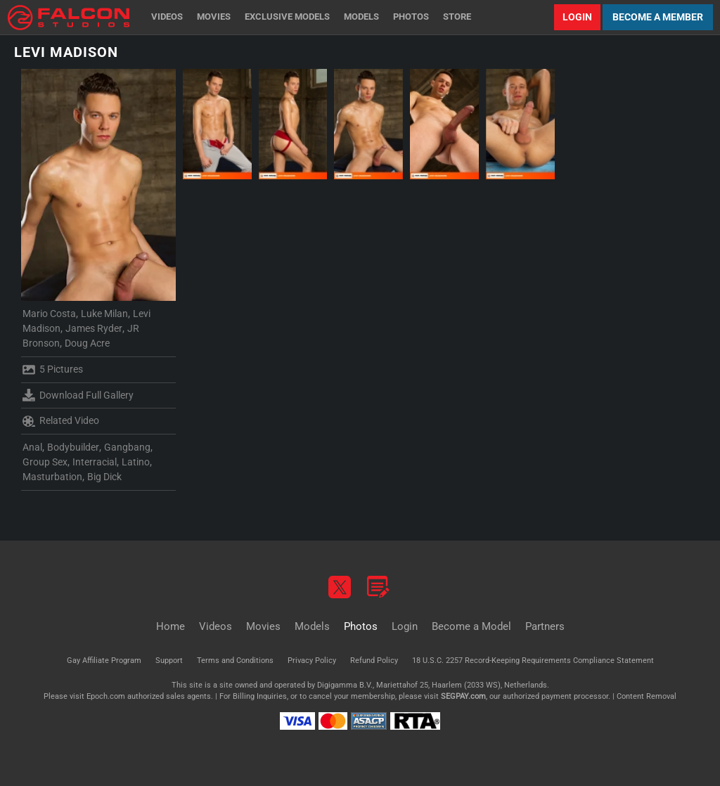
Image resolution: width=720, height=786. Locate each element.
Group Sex (45, 462)
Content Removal (646, 696)
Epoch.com (105, 696)
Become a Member (657, 16)
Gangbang (127, 447)
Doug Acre (87, 343)
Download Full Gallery (78, 395)
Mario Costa (49, 313)
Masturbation (52, 476)
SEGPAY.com (463, 696)
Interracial (94, 462)
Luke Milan (104, 313)
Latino (136, 462)
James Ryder (93, 328)
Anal (32, 447)
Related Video (60, 421)
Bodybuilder (73, 447)
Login (577, 16)
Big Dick (104, 476)
